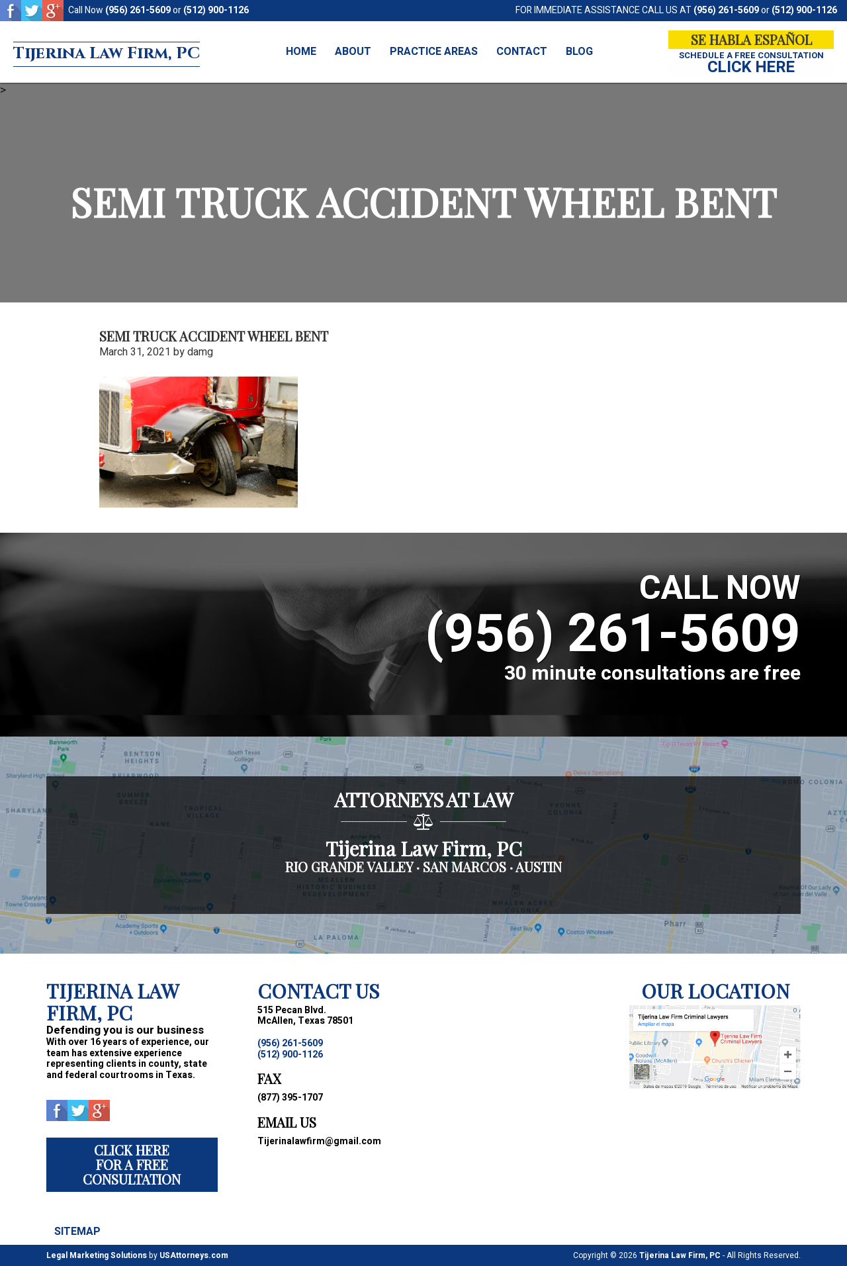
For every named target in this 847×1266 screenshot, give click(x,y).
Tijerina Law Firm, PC (127, 52)
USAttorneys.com (193, 1255)
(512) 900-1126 (216, 10)
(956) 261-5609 (138, 10)
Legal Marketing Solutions (96, 1255)
